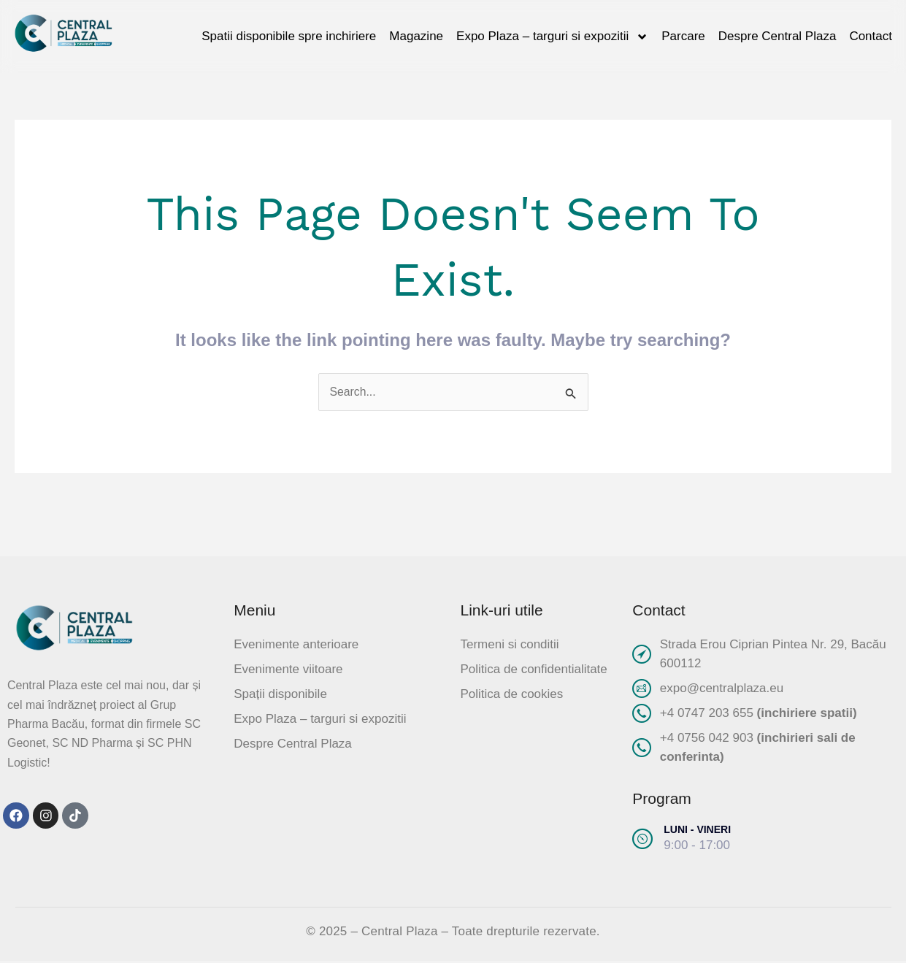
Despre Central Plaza (777, 36)
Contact (870, 36)
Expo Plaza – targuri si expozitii (552, 36)
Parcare (683, 36)
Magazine (416, 36)
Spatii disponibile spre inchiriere (288, 36)
